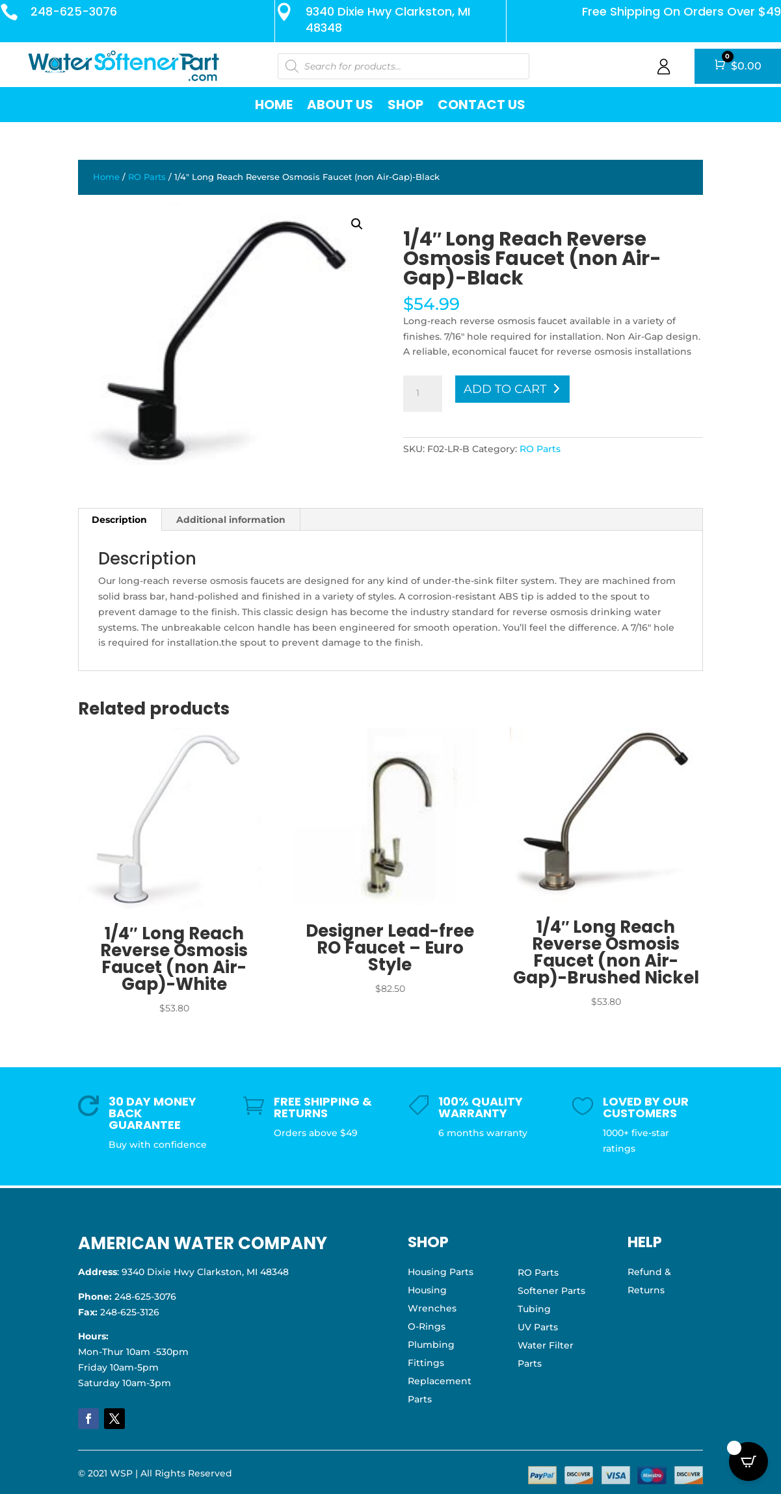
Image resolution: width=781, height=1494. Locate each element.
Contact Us (481, 104)
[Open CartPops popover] (748, 1461)
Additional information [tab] (230, 519)
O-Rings (426, 1326)
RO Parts (147, 177)
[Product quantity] (422, 393)
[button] (357, 224)
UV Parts (538, 1327)
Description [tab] (119, 519)
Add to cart (505, 389)
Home (274, 104)
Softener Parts (551, 1291)
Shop (405, 104)
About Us (340, 104)
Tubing (534, 1309)
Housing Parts (440, 1272)
